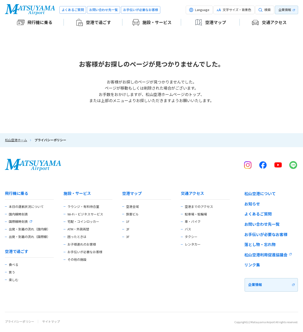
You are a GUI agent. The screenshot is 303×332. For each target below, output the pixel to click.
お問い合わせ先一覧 (103, 9)
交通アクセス (192, 193)
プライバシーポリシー (19, 321)
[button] (199, 10)
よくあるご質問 (73, 9)
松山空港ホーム (16, 140)
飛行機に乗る (16, 193)
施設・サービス (77, 193)
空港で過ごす (16, 251)
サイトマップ (51, 321)
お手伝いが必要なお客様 (140, 9)
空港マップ (132, 193)
